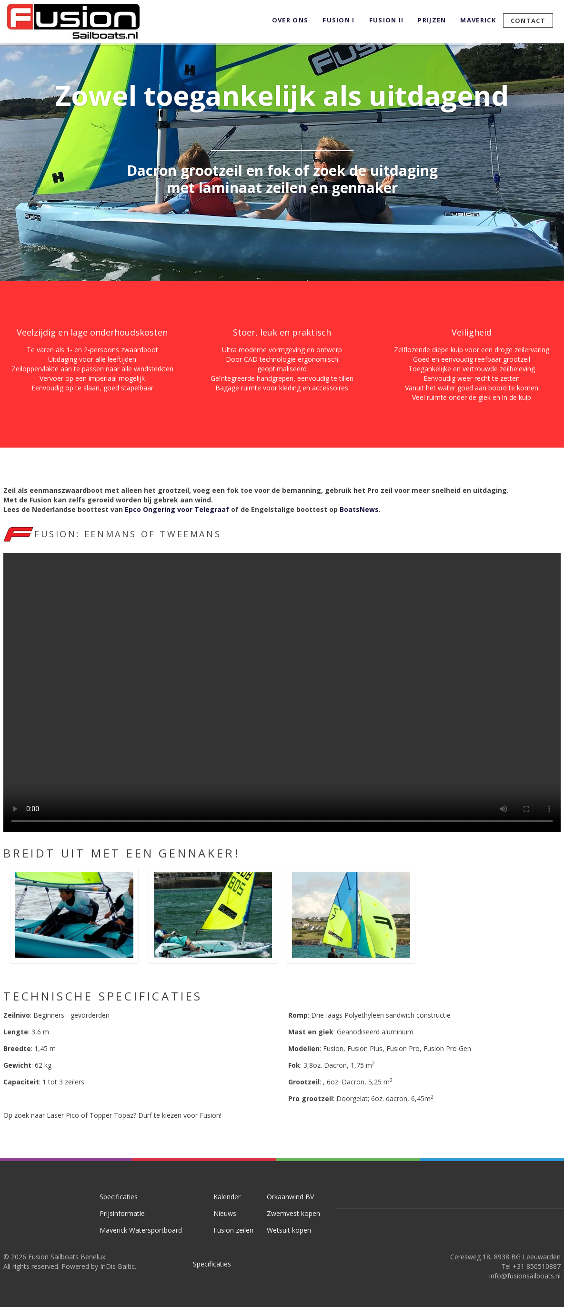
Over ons (290, 20)
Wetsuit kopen (289, 1230)
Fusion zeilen (233, 1230)
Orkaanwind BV (290, 1196)
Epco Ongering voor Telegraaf (177, 509)
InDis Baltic (117, 1266)
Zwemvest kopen (293, 1213)
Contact (528, 20)
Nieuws (224, 1213)
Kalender (227, 1196)
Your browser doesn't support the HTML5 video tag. (282, 692)
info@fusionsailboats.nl (525, 1275)
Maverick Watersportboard (141, 1230)
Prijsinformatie (122, 1213)
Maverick (477, 20)
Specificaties (119, 1196)
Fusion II (386, 20)
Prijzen (432, 20)
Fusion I (338, 20)
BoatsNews (359, 509)
